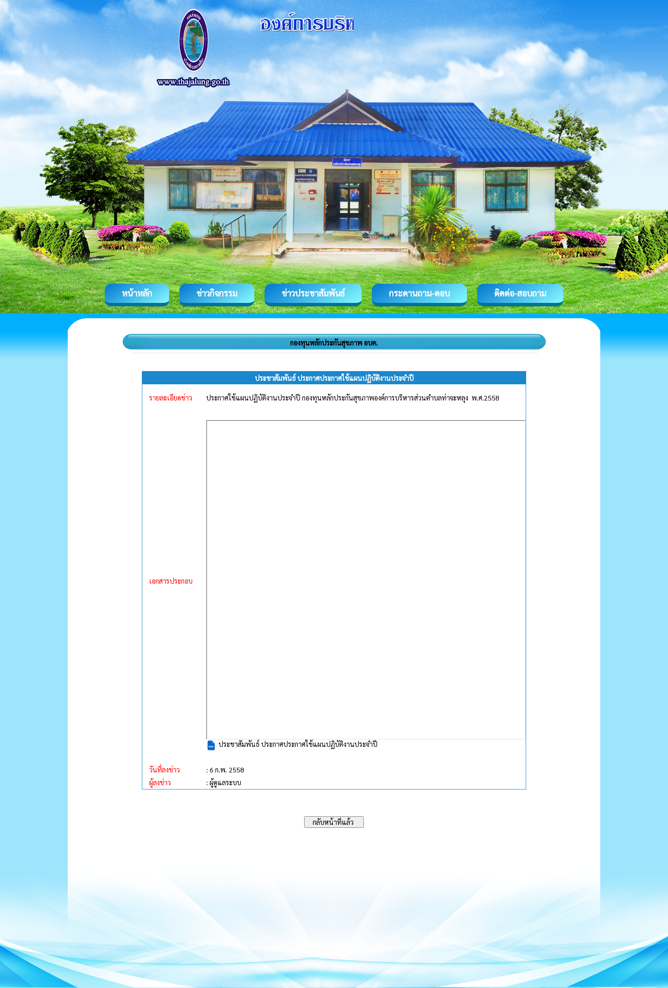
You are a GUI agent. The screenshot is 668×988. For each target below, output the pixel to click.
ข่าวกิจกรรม (216, 293)
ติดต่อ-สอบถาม (520, 293)
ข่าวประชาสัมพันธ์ (313, 293)
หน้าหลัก (137, 293)
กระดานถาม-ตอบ (419, 293)
